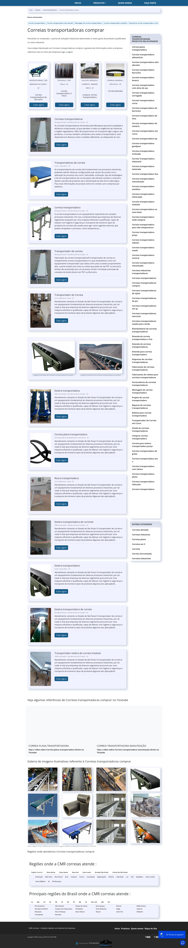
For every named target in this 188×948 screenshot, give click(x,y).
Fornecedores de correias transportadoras (144, 383)
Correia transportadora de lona (144, 117)
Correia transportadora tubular (143, 241)
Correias (136, 549)
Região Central (36, 872)
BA (80, 902)
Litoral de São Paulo (120, 872)
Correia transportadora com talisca (143, 467)
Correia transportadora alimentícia (143, 56)
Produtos (98, 3)
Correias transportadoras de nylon (144, 292)
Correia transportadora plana (143, 475)
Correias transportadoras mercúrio (144, 315)
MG (38, 902)
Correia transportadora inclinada (143, 152)
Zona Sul (75, 872)
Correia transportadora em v (145, 460)
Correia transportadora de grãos (144, 452)
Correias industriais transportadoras (141, 272)
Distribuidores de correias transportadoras (144, 330)
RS (68, 902)
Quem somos (125, 3)
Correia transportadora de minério (144, 125)
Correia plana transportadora (139, 48)
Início (117, 928)
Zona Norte (51, 872)
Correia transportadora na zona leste (144, 211)
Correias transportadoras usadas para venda (144, 322)
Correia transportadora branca (143, 79)
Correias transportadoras (144, 278)
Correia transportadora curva (143, 102)
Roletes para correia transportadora (141, 414)
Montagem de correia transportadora (88, 23)
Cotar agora (38, 105)
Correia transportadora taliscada (143, 483)
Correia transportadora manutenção (143, 180)
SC (62, 902)
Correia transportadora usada (143, 249)
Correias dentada (140, 530)
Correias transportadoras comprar (144, 284)
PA (109, 902)
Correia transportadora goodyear (143, 145)
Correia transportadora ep (144, 138)
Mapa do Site (151, 928)
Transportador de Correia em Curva (144, 422)
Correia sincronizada (142, 553)
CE (86, 902)
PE (74, 902)
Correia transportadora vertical (143, 256)
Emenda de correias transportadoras (141, 345)
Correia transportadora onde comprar (143, 218)
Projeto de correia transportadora (140, 399)
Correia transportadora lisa (145, 174)
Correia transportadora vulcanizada (143, 264)
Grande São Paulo (101, 872)
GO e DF (94, 902)
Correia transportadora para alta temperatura (143, 226)
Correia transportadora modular (143, 203)
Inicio (78, 3)
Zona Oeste (63, 872)
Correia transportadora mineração (143, 195)
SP (50, 902)
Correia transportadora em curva (145, 132)
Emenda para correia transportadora (142, 353)
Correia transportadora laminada (143, 168)
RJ (32, 902)
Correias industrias (141, 534)
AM (102, 902)
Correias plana (139, 539)
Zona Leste (87, 872)
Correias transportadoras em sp (144, 307)
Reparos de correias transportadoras (141, 406)
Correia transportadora (36, 23)
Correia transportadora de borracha (144, 109)
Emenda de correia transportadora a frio (143, 23)
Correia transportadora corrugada (143, 94)
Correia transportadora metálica (115, 23)
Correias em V (138, 544)
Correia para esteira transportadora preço (142, 445)
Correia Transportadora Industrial (143, 160)
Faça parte (150, 3)
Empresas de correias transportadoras (142, 360)
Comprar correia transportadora (140, 437)
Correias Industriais (141, 558)
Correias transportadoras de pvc (144, 299)
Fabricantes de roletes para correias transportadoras (145, 376)
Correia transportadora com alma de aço (143, 86)
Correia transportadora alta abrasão (60, 23)
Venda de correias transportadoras (140, 429)
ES (44, 902)
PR (56, 902)
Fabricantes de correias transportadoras (143, 368)
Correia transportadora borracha (143, 71)
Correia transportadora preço (143, 233)
